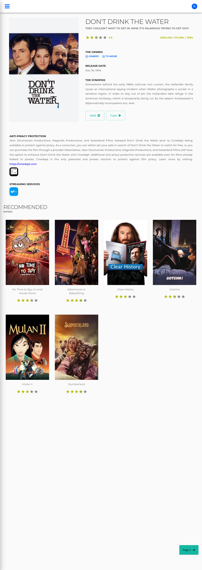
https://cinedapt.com (23, 164)
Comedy (92, 56)
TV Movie (109, 56)
